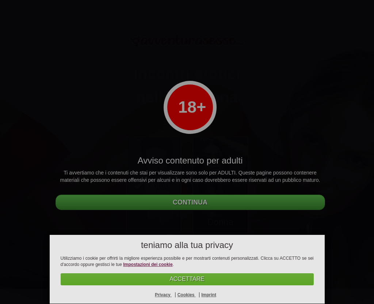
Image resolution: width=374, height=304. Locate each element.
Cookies (187, 294)
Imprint (208, 294)
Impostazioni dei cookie (147, 264)
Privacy (163, 294)
